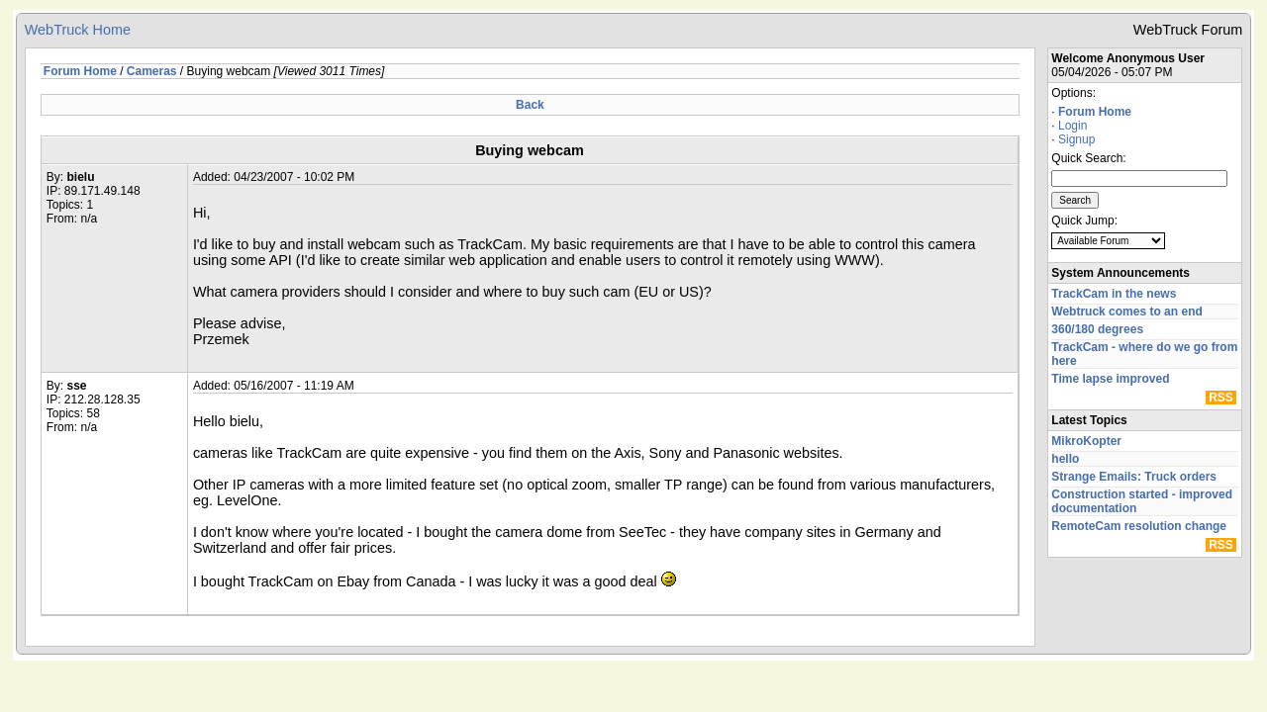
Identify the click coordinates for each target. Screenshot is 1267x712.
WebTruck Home (78, 30)
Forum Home (1094, 112)
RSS (1221, 397)
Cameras (152, 71)
